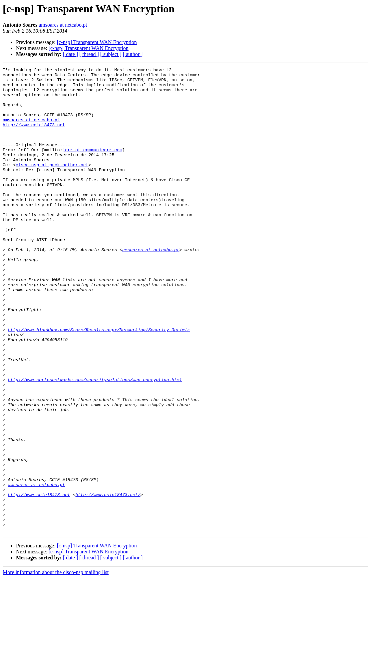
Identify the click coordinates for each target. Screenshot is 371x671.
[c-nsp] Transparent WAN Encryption (97, 42)
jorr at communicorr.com (92, 167)
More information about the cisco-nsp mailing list (56, 665)
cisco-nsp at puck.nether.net (52, 185)
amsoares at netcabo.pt (63, 25)
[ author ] (133, 54)
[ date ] (70, 54)
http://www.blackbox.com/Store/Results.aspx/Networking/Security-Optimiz (99, 382)
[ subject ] (111, 54)
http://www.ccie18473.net (34, 137)
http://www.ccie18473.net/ (107, 580)
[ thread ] (89, 54)
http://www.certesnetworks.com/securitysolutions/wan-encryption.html (95, 442)
